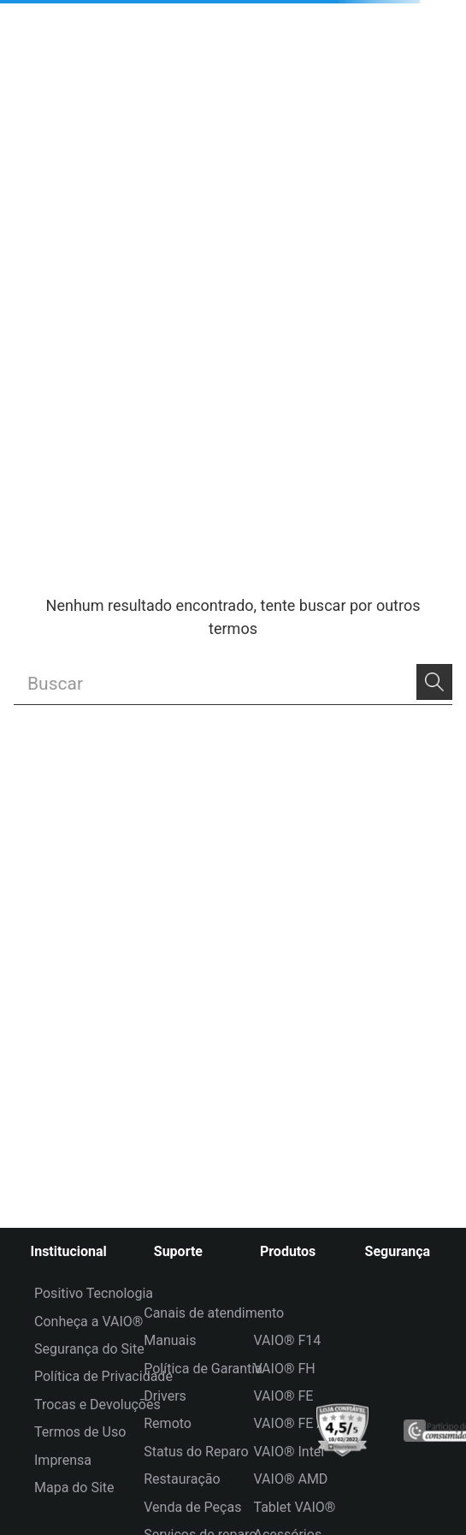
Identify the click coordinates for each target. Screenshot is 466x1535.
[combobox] (233, 684)
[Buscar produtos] (434, 682)
